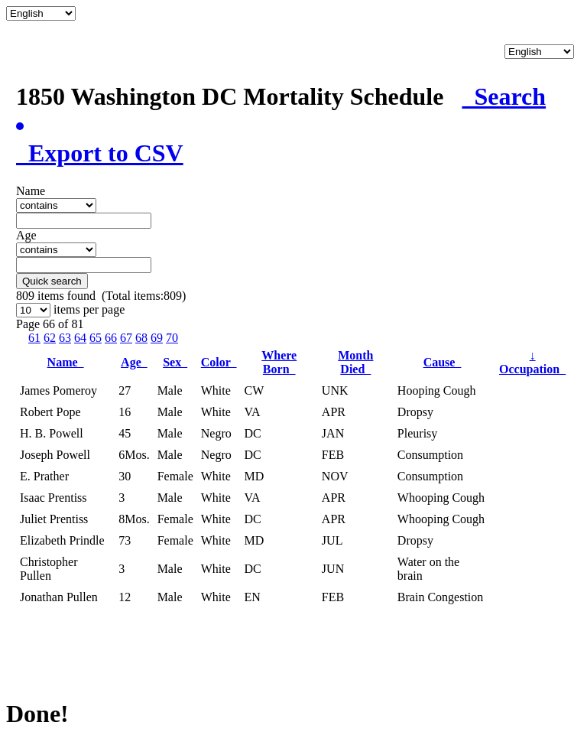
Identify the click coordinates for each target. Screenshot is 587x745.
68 (141, 337)
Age (134, 362)
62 (50, 337)
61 (34, 337)
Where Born (279, 362)
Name (65, 362)
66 (111, 337)
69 (157, 337)
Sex (175, 362)
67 (126, 337)
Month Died (355, 362)
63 (65, 337)
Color (219, 362)
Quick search (52, 281)
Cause (442, 362)
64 (80, 337)
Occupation (532, 362)
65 (95, 337)
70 (172, 337)
